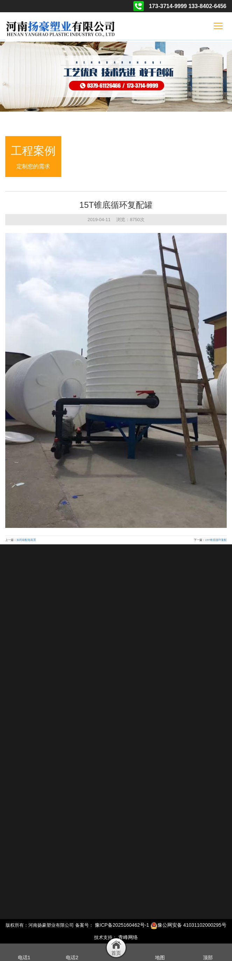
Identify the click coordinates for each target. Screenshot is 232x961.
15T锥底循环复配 (216, 540)
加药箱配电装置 (26, 540)
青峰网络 (128, 937)
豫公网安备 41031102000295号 (188, 925)
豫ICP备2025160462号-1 (122, 925)
